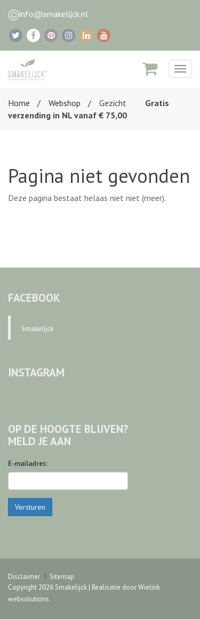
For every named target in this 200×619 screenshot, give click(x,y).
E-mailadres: (27, 463)
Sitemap (62, 576)
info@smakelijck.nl (53, 14)
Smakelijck (37, 328)
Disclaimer (24, 576)
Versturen (30, 507)
